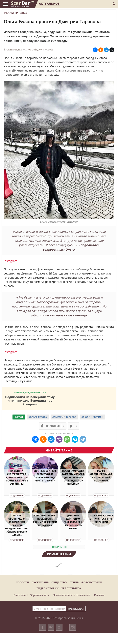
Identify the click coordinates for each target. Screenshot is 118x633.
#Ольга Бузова (38, 417)
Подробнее (17, 495)
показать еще (59, 547)
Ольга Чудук (14, 49)
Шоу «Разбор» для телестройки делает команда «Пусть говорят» (45, 475)
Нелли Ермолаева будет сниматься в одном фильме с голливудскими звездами (72, 477)
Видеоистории (47, 588)
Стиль (74, 582)
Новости (22, 582)
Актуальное (49, 4)
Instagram (10, 261)
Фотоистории (92, 582)
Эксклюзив (40, 582)
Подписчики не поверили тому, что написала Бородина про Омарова (30, 400)
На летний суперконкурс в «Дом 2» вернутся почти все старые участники (17, 477)
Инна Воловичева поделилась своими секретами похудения (45, 520)
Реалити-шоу (16, 13)
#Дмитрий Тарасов (64, 417)
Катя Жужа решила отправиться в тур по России (101, 518)
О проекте (19, 595)
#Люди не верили (92, 417)
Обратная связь (39, 595)
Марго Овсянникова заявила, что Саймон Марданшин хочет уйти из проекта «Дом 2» (16, 525)
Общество (59, 582)
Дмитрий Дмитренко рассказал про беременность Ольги (73, 522)
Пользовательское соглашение (71, 595)
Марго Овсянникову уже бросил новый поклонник (101, 475)
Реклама (99, 595)
